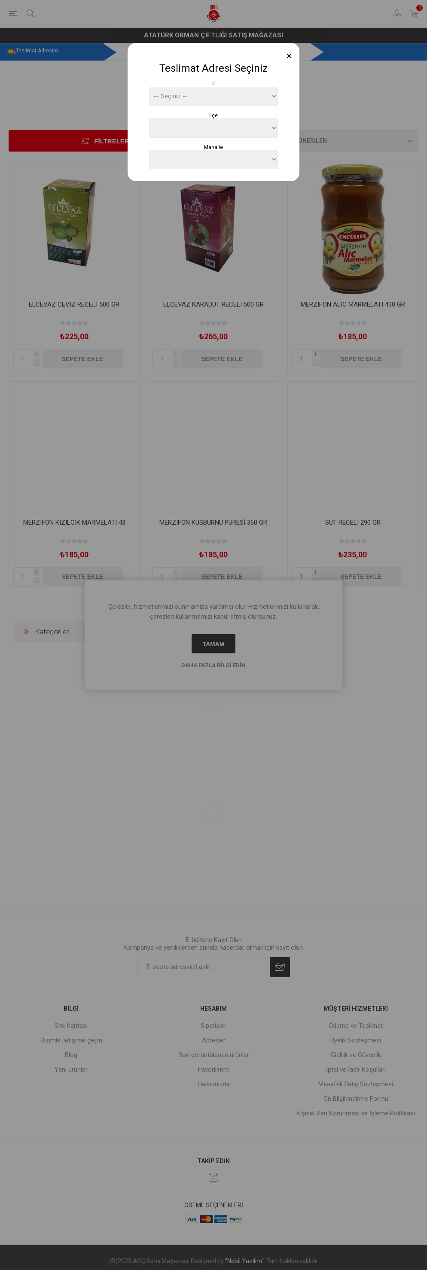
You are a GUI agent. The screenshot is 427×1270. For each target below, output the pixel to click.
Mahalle (213, 147)
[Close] (289, 56)
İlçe (213, 115)
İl (213, 84)
